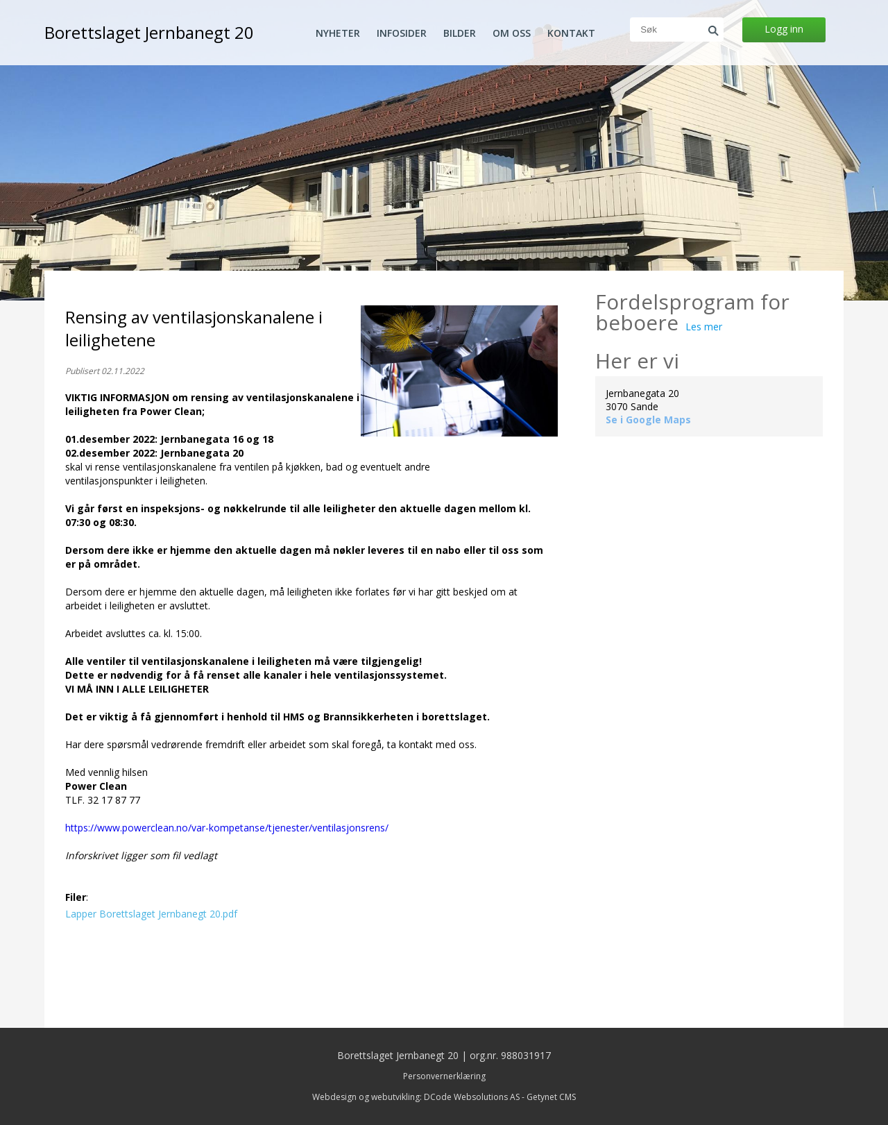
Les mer (703, 326)
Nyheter (338, 33)
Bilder (459, 33)
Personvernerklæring (444, 1076)
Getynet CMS (551, 1097)
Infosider (402, 33)
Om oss (512, 33)
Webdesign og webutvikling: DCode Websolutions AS (416, 1097)
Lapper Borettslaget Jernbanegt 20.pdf (151, 913)
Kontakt (571, 33)
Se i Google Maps (648, 419)
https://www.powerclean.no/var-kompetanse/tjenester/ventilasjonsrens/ (226, 827)
